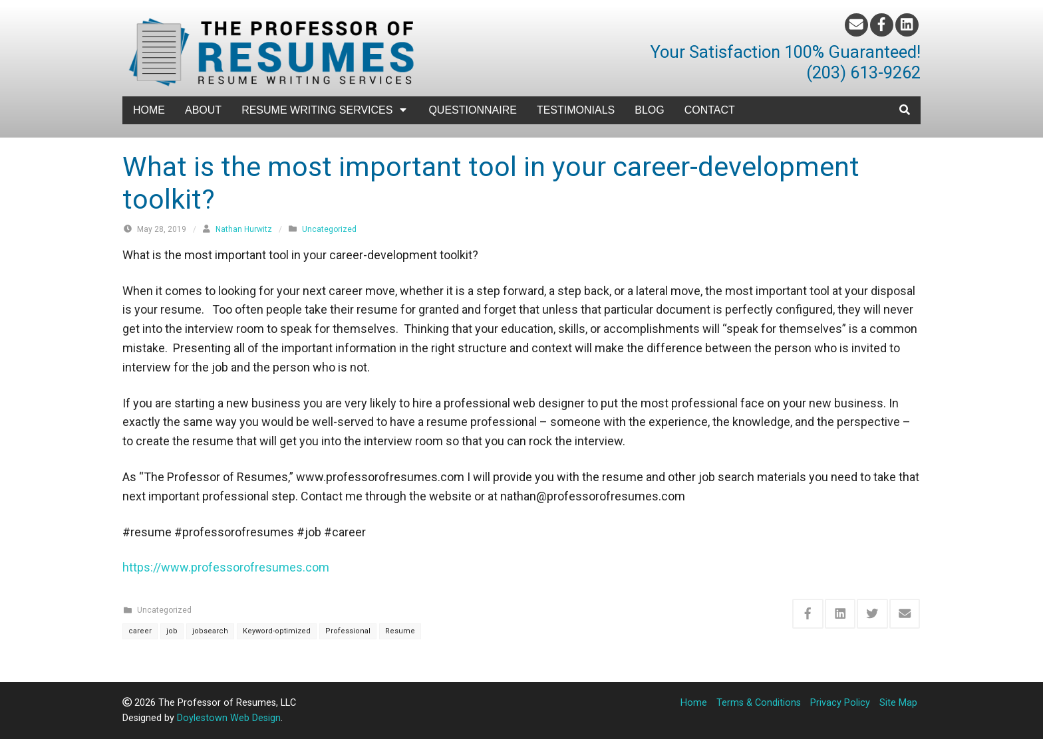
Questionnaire (472, 110)
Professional (348, 631)
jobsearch (210, 631)
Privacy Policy (840, 702)
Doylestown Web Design (229, 718)
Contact (709, 110)
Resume (400, 631)
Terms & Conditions (758, 702)
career (140, 631)
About (203, 110)
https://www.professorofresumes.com (225, 567)
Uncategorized (329, 229)
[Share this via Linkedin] (840, 614)
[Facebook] (881, 25)
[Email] (856, 25)
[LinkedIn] (907, 25)
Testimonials (576, 110)
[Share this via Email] (905, 614)
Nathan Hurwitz (244, 229)
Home (149, 110)
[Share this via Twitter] (872, 614)
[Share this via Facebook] (807, 614)
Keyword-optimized (277, 631)
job (172, 631)
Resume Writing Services (324, 110)
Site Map (898, 702)
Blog (649, 110)
